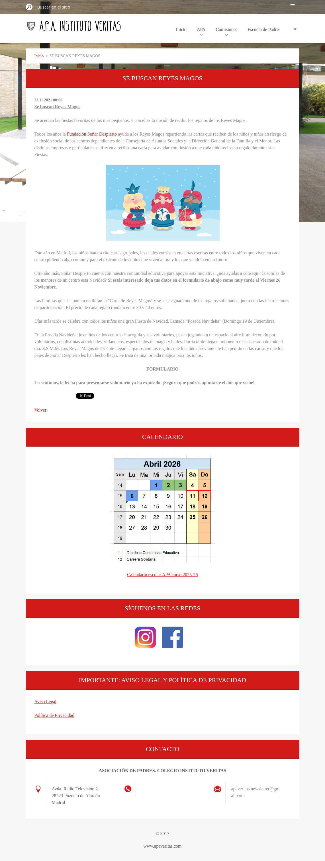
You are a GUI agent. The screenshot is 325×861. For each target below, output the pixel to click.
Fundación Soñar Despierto (92, 134)
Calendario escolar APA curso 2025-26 (162, 574)
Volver (40, 410)
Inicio (181, 29)
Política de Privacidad (54, 715)
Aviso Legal (45, 701)
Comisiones (226, 31)
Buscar (29, 7)
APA (201, 31)
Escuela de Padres (264, 29)
